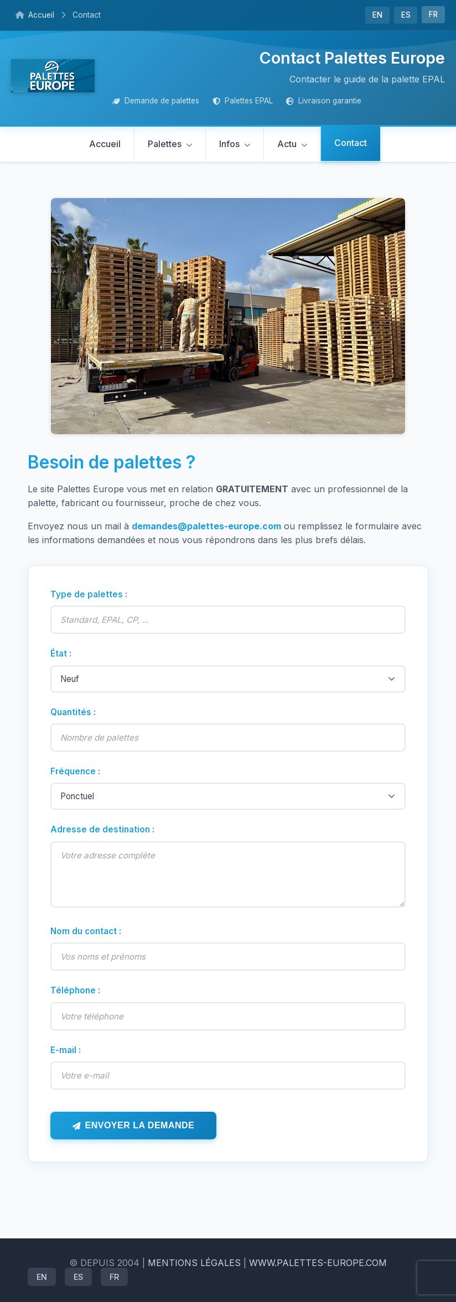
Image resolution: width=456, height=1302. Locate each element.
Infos (229, 143)
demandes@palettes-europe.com (206, 526)
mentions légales (194, 1262)
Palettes (165, 143)
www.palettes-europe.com (318, 1262)
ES (406, 15)
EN (377, 15)
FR (433, 14)
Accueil (34, 15)
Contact (350, 142)
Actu (287, 143)
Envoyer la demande (140, 1125)
